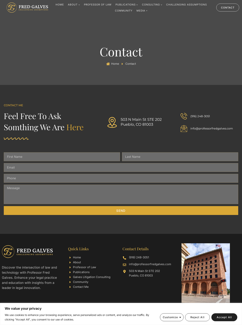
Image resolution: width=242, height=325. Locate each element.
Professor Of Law (98, 4)
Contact (227, 7)
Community (124, 10)
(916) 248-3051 (200, 116)
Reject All (197, 317)
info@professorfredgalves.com (211, 128)
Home (60, 4)
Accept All (224, 317)
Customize (170, 317)
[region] (121, 314)
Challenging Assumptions (186, 4)
